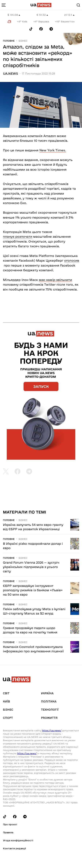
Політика (48, 701)
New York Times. (52, 150)
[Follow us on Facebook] (41, 29)
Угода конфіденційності (18, 840)
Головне (9, 40)
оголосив (71, 260)
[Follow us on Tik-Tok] (31, 29)
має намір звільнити (55, 279)
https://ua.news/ (51, 730)
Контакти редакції (14, 848)
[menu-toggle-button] (3, 5)
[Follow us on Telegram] (51, 29)
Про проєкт (10, 824)
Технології (49, 709)
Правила (8, 832)
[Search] (78, 5)
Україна (47, 693)
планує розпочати (17, 236)
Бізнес (23, 40)
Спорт (8, 717)
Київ (6, 701)
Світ (6, 693)
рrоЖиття (49, 717)
